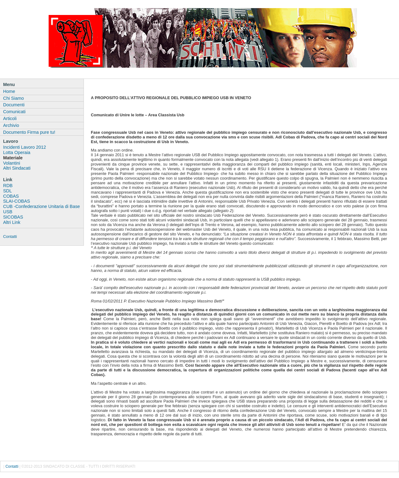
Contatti (10, 236)
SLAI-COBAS (16, 201)
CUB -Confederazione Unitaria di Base (41, 206)
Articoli (10, 118)
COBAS (11, 196)
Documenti (14, 104)
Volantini (11, 163)
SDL (7, 190)
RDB (7, 185)
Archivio (11, 125)
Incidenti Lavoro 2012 (24, 147)
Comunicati (14, 111)
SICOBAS (13, 217)
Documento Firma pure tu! (29, 132)
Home (9, 91)
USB (7, 211)
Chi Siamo (13, 98)
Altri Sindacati (17, 168)
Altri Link (11, 222)
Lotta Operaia (16, 152)
